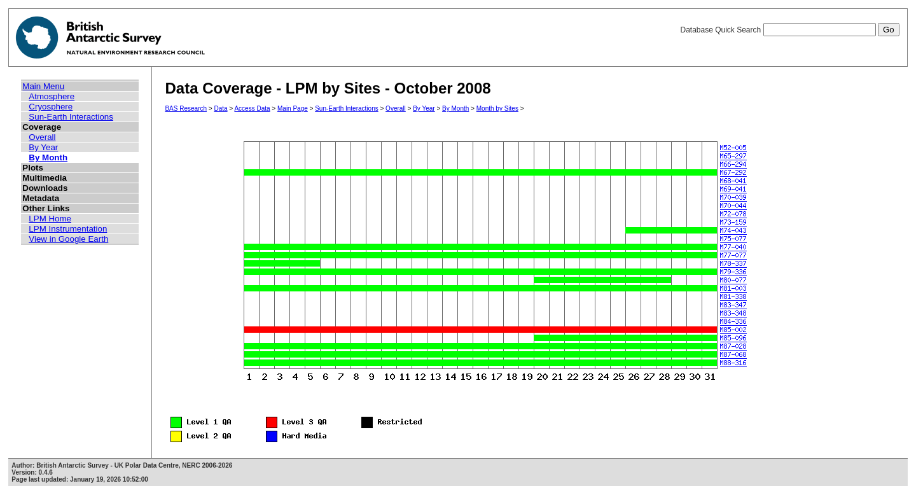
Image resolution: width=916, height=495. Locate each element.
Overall (42, 137)
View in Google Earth (68, 239)
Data (220, 108)
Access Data (252, 108)
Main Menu (43, 86)
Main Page (292, 108)
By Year (43, 147)
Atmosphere (51, 96)
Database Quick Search (789, 29)
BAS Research (186, 108)
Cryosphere (51, 106)
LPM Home (50, 218)
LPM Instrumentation (68, 229)
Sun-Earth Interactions (71, 117)
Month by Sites (497, 108)
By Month (48, 157)
